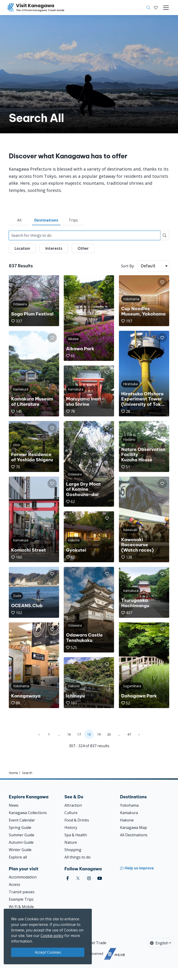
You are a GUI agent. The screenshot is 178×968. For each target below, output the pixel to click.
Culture (70, 812)
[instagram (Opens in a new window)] (89, 878)
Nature (70, 842)
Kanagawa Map (133, 827)
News (14, 805)
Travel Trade (95, 942)
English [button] (159, 943)
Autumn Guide (21, 842)
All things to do (77, 857)
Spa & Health (75, 834)
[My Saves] (155, 7)
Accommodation (23, 877)
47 (129, 734)
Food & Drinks (76, 820)
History (70, 827)
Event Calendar (22, 820)
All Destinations (133, 834)
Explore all (18, 857)
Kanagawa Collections (28, 812)
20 (109, 734)
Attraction (73, 805)
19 (99, 734)
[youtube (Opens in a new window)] (99, 878)
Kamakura (129, 812)
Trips (73, 220)
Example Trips (21, 899)
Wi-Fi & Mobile (21, 906)
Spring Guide (20, 827)
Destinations (46, 220)
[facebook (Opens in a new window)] (67, 878)
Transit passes (22, 891)
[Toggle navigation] (166, 7)
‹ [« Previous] (38, 734)
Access (14, 884)
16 (69, 734)
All (19, 220)
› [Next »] (139, 734)
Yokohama (129, 805)
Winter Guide (20, 849)
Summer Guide (21, 834)
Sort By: (127, 266)
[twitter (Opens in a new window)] (78, 878)
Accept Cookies (48, 952)
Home (13, 773)
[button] (156, 7)
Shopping (72, 849)
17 (79, 734)
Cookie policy (52, 935)
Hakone (127, 820)
